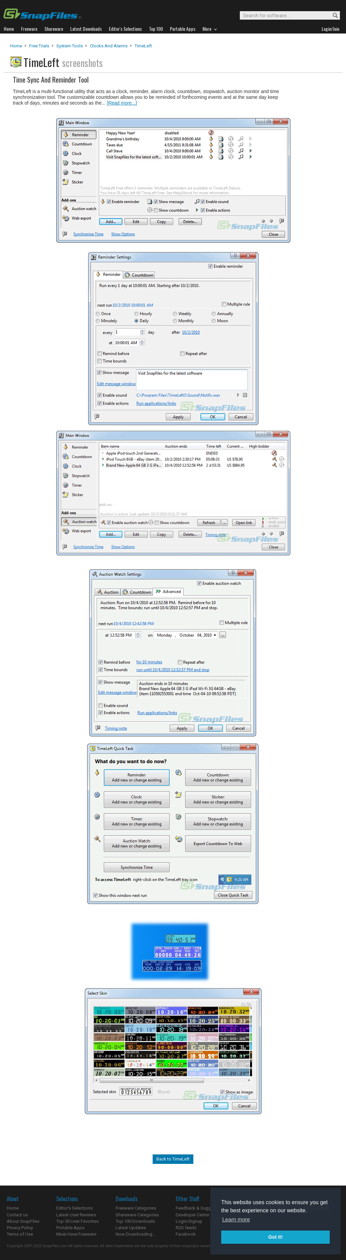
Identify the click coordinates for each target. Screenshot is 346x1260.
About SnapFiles (23, 1221)
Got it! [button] (275, 1237)
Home (16, 45)
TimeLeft (143, 45)
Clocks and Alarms (109, 45)
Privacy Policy (20, 1227)
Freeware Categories (136, 1208)
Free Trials (39, 45)
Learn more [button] (236, 1219)
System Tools (69, 45)
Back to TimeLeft (173, 1159)
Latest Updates (131, 1227)
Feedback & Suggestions (201, 1208)
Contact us (17, 1214)
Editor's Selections (74, 1208)
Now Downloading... (135, 1234)
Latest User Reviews (76, 1214)
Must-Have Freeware (76, 1234)
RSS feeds (186, 1227)
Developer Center (192, 1214)
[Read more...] (122, 103)
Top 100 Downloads (135, 1221)
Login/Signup (189, 1221)
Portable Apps (70, 1227)
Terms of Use (20, 1234)
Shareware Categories (137, 1214)
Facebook (186, 1234)
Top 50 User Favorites (77, 1221)
